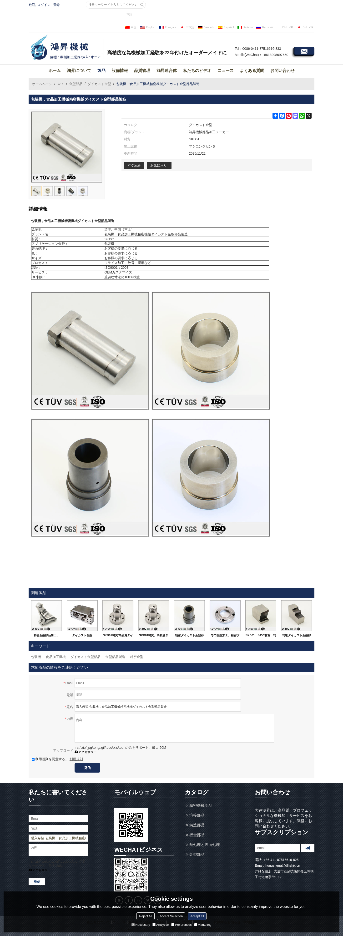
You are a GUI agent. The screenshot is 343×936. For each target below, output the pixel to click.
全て (60, 84)
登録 (56, 5)
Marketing (203, 924)
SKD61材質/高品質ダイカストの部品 (118, 636)
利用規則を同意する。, (57, 759)
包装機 (36, 657)
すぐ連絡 (134, 165)
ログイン (43, 5)
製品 (101, 70)
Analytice (160, 924)
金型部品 (75, 84)
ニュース (225, 70)
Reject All (145, 916)
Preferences (181, 924)
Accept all (197, 916)
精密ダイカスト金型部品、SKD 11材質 (296, 636)
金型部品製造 (115, 657)
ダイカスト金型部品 (86, 657)
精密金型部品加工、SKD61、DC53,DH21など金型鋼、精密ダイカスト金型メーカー (46, 636)
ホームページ (42, 84)
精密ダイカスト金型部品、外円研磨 (189, 636)
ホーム (55, 70)
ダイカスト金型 (99, 84)
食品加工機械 (56, 657)
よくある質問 (252, 70)
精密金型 (136, 657)
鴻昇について (79, 70)
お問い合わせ (282, 70)
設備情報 (120, 70)
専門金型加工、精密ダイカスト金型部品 (225, 636)
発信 (87, 768)
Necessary (140, 924)
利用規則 (76, 759)
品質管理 (142, 70)
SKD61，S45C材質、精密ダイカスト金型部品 (261, 636)
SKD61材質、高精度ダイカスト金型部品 (153, 636)
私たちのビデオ (197, 70)
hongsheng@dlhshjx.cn (282, 865)
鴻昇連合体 (166, 70)
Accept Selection (171, 916)
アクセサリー (86, 752)
